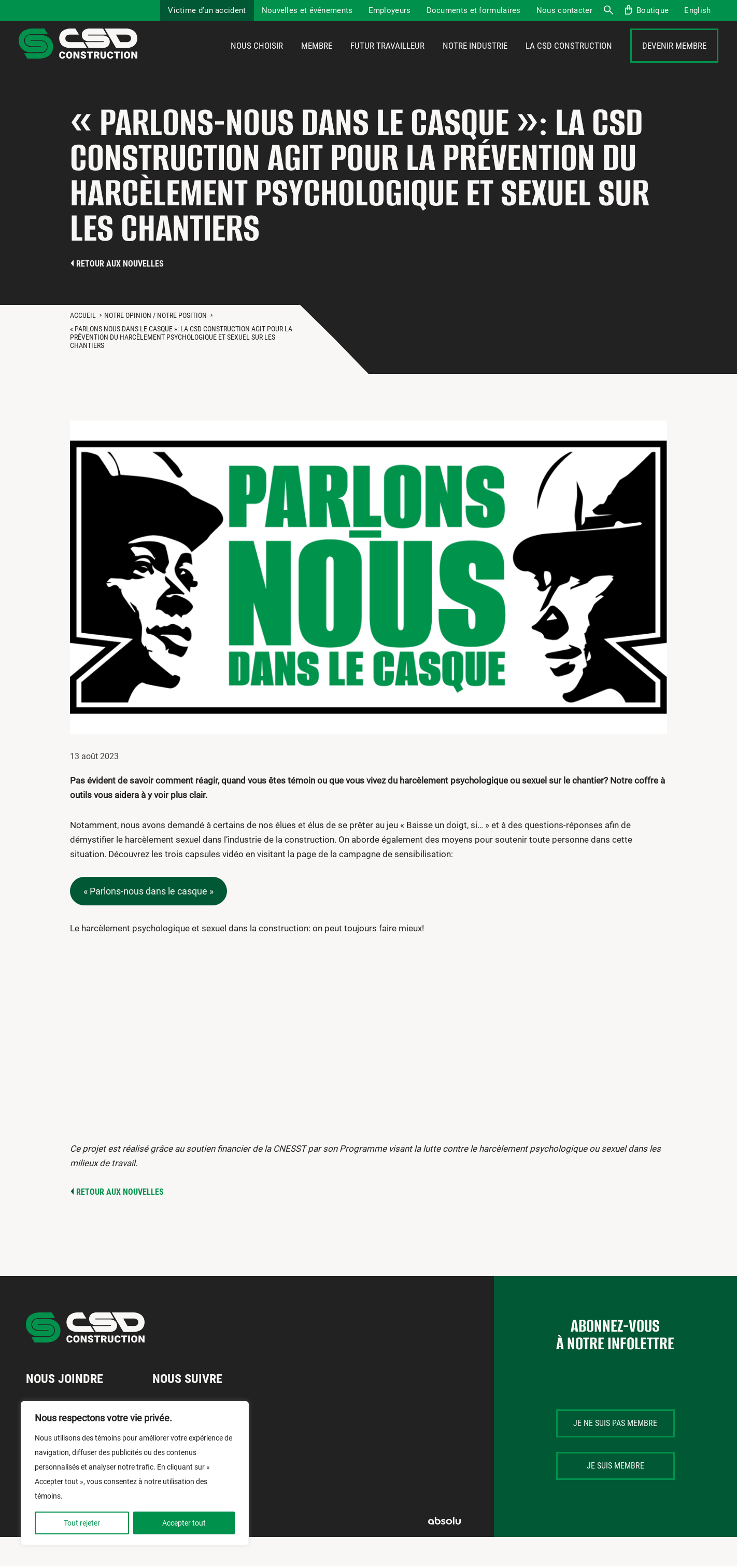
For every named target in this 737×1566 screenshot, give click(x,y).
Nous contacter (564, 10)
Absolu (444, 1550)
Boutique (652, 10)
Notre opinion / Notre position (155, 344)
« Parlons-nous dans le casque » (148, 920)
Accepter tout (184, 1523)
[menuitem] (697, 10)
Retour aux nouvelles (120, 293)
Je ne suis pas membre (615, 1452)
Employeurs (389, 10)
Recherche (608, 10)
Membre (316, 60)
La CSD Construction (569, 60)
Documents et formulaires (474, 10)
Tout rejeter (82, 1523)
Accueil (83, 344)
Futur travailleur (387, 60)
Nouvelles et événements (307, 10)
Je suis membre (615, 1495)
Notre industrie (475, 60)
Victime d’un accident (207, 10)
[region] (135, 1473)
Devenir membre (674, 60)
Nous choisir (257, 60)
